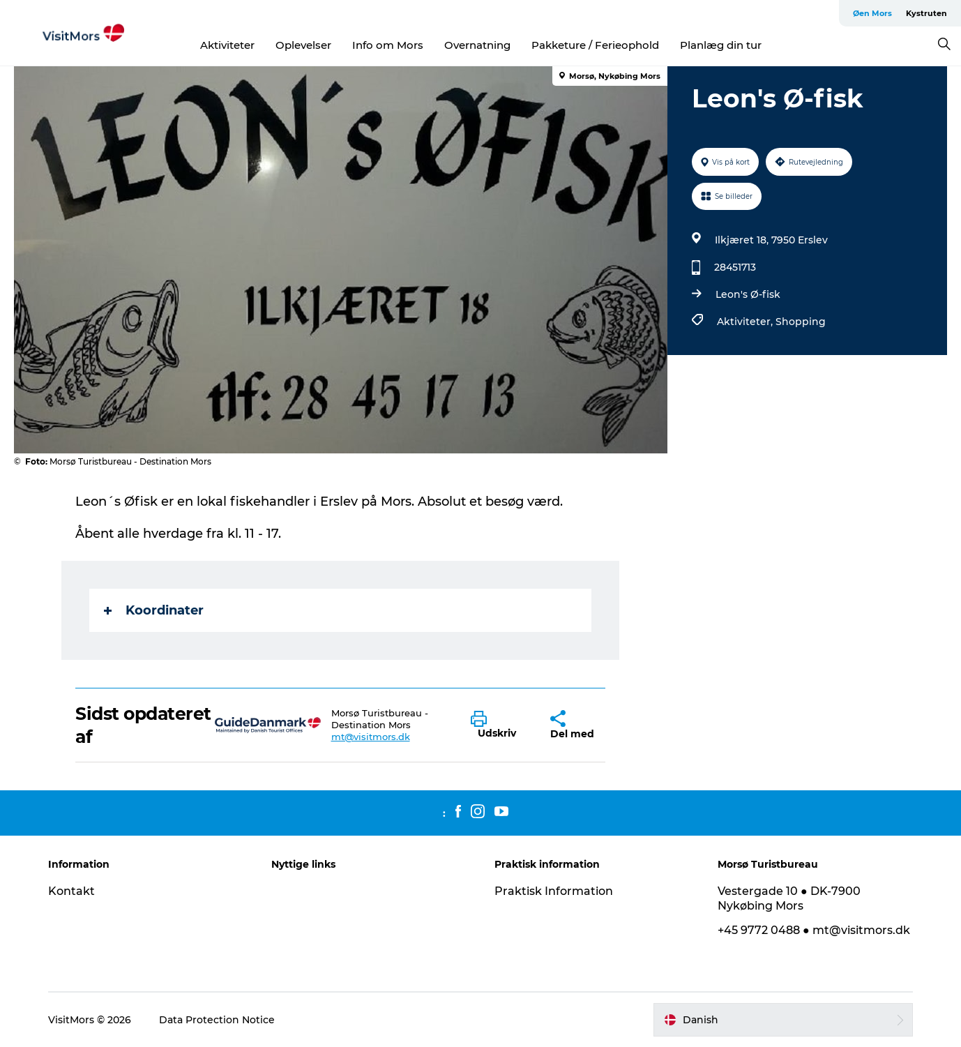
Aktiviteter (227, 45)
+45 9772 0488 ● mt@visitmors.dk (814, 930)
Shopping (800, 321)
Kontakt (71, 891)
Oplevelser (303, 45)
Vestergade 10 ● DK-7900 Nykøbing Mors (789, 898)
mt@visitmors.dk (370, 736)
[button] (500, 725)
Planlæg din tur (721, 45)
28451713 (735, 267)
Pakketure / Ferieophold (595, 45)
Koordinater (154, 610)
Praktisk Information (553, 891)
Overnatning (477, 45)
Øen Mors (872, 13)
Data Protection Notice (217, 1020)
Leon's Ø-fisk (748, 294)
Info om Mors (387, 45)
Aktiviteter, (746, 321)
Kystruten (926, 13)
